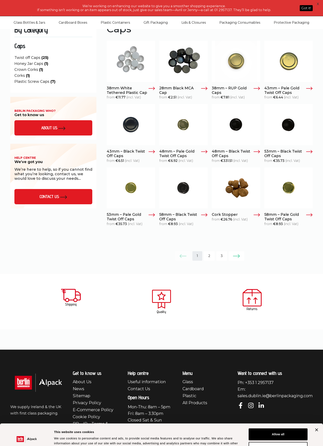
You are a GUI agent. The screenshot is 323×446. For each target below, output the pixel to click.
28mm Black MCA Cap (183, 90)
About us (53, 127)
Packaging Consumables (239, 23)
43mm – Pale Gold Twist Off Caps (288, 90)
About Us (82, 381)
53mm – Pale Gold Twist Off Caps (131, 216)
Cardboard (193, 388)
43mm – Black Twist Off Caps (131, 153)
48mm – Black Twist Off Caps (236, 153)
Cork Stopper (236, 214)
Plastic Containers (115, 23)
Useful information (147, 381)
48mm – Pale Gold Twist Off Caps (183, 153)
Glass (188, 381)
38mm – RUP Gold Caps (236, 90)
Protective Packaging (291, 23)
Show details (63, 438)
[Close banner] (316, 408)
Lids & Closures (193, 23)
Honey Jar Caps (31, 63)
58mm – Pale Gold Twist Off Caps (288, 216)
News (78, 388)
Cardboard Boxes (73, 23)
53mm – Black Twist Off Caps (288, 153)
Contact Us (53, 196)
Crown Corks (28, 69)
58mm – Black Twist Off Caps (183, 216)
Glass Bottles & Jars (29, 23)
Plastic (189, 395)
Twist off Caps (31, 57)
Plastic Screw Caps (34, 81)
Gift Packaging (156, 23)
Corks (22, 75)
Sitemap (81, 395)
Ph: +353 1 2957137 (256, 382)
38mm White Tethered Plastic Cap (131, 90)
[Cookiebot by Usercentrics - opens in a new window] (27, 438)
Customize (278, 426)
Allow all (278, 412)
